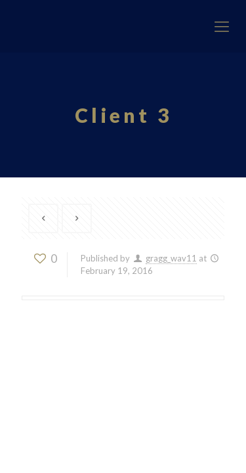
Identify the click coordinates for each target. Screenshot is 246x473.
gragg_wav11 (171, 258)
